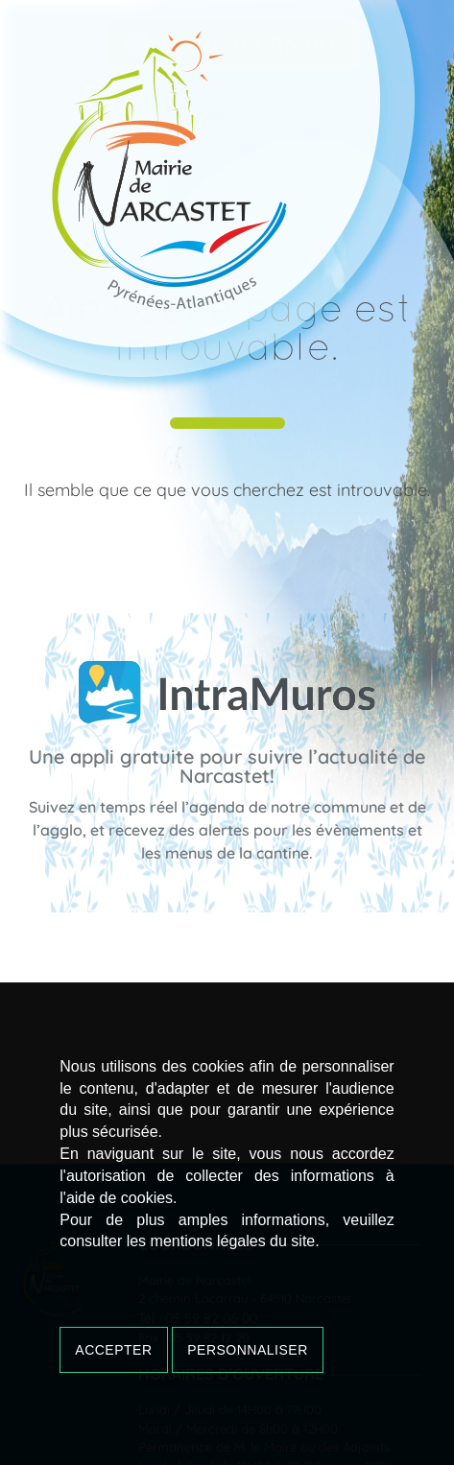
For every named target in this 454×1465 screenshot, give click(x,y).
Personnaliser (247, 1350)
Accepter (113, 1350)
